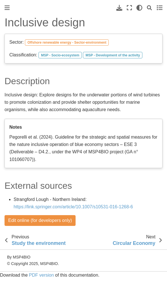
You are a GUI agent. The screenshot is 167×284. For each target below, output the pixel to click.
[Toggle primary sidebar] (7, 7)
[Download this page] (119, 7)
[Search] (149, 7)
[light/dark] (139, 7)
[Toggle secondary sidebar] (159, 7)
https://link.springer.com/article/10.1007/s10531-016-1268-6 (73, 206)
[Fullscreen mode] (129, 7)
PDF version (41, 275)
